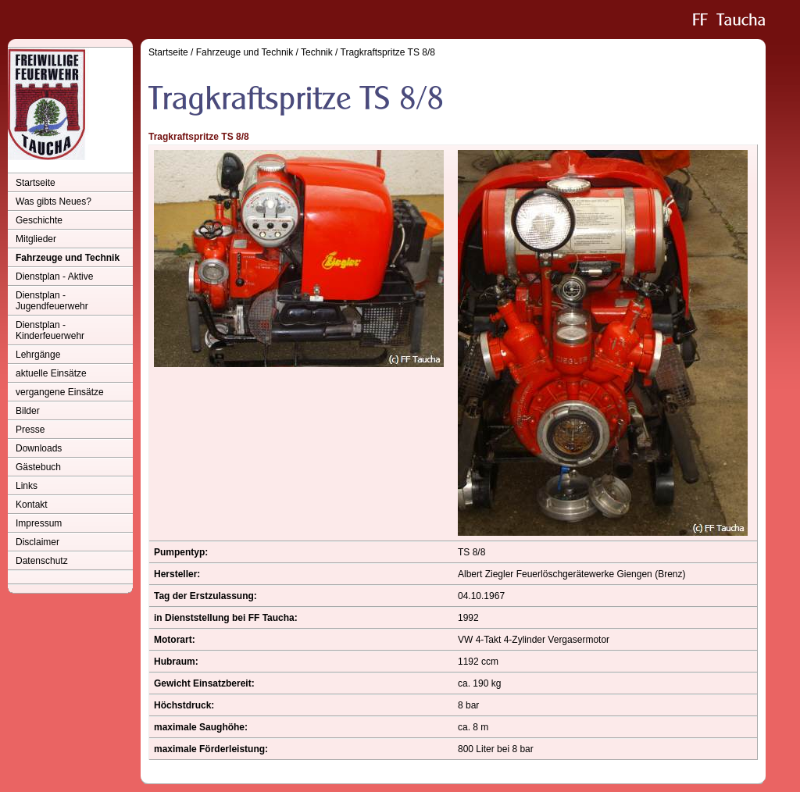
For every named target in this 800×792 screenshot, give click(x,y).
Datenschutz (42, 560)
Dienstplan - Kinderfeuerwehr (50, 330)
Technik (317, 52)
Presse (30, 429)
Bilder (28, 410)
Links (27, 485)
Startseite (35, 182)
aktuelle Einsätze (51, 373)
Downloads (39, 448)
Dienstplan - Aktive (54, 276)
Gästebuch (38, 467)
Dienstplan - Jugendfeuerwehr (52, 301)
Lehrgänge (38, 354)
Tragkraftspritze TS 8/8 (388, 52)
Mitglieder (36, 239)
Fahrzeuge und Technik (68, 257)
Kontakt (32, 504)
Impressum (39, 523)
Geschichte (39, 220)
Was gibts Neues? (53, 201)
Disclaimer (37, 542)
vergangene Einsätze (60, 392)
